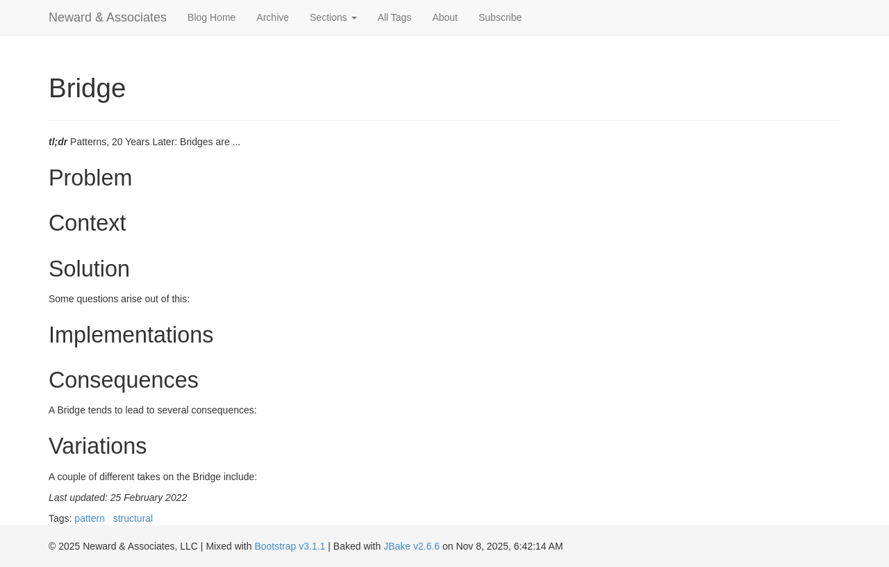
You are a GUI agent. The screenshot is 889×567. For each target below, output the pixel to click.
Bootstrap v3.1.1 (289, 546)
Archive (272, 17)
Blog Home (211, 17)
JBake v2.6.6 (411, 546)
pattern (89, 518)
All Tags (395, 17)
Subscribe (500, 17)
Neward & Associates (108, 17)
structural (133, 518)
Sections (333, 17)
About (445, 17)
